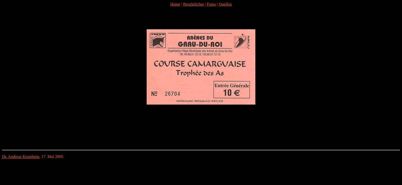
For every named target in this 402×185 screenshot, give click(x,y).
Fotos (211, 4)
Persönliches (193, 4)
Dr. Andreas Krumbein (20, 156)
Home (175, 4)
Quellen (225, 4)
